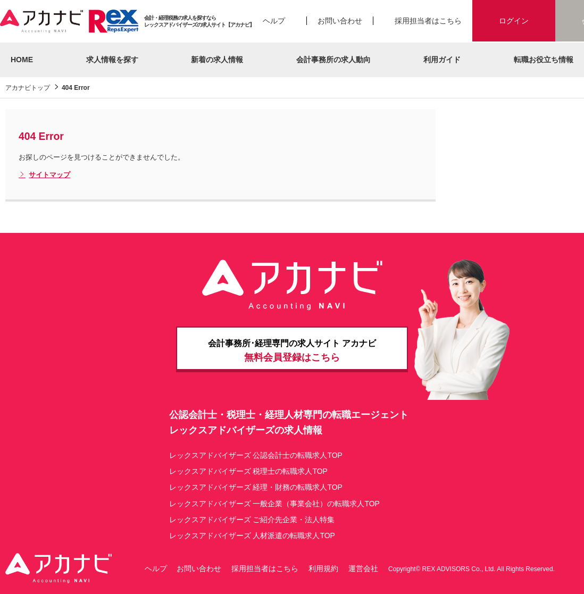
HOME (22, 59)
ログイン (514, 20)
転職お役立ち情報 (543, 59)
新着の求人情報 (217, 59)
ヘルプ (274, 20)
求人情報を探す (112, 59)
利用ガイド (442, 59)
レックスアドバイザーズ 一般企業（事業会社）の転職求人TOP (274, 503)
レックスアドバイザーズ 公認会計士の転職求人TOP (256, 455)
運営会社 (363, 568)
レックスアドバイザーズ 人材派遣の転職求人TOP (252, 535)
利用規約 (323, 568)
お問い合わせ (340, 20)
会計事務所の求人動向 (333, 59)
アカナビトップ (27, 87)
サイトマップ (44, 175)
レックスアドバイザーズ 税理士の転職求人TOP (248, 471)
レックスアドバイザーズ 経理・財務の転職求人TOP (256, 487)
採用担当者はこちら (428, 20)
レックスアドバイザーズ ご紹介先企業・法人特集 (252, 519)
